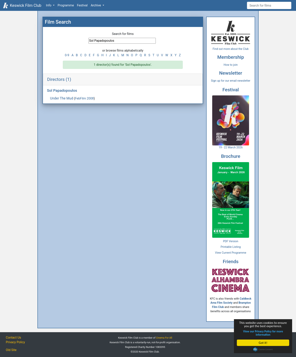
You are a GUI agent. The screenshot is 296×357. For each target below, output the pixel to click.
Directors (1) (59, 79)
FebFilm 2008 (84, 98)
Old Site (11, 350)
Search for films (123, 34)
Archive (96, 5)
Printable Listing (231, 247)
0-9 (67, 55)
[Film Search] (269, 5)
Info (49, 5)
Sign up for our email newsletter (230, 80)
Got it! (263, 343)
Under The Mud (61, 98)
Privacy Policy (15, 342)
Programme (66, 5)
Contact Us (13, 337)
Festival (82, 5)
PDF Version (230, 241)
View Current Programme (230, 252)
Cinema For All (164, 337)
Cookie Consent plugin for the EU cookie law (263, 349)
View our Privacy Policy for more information (263, 333)
